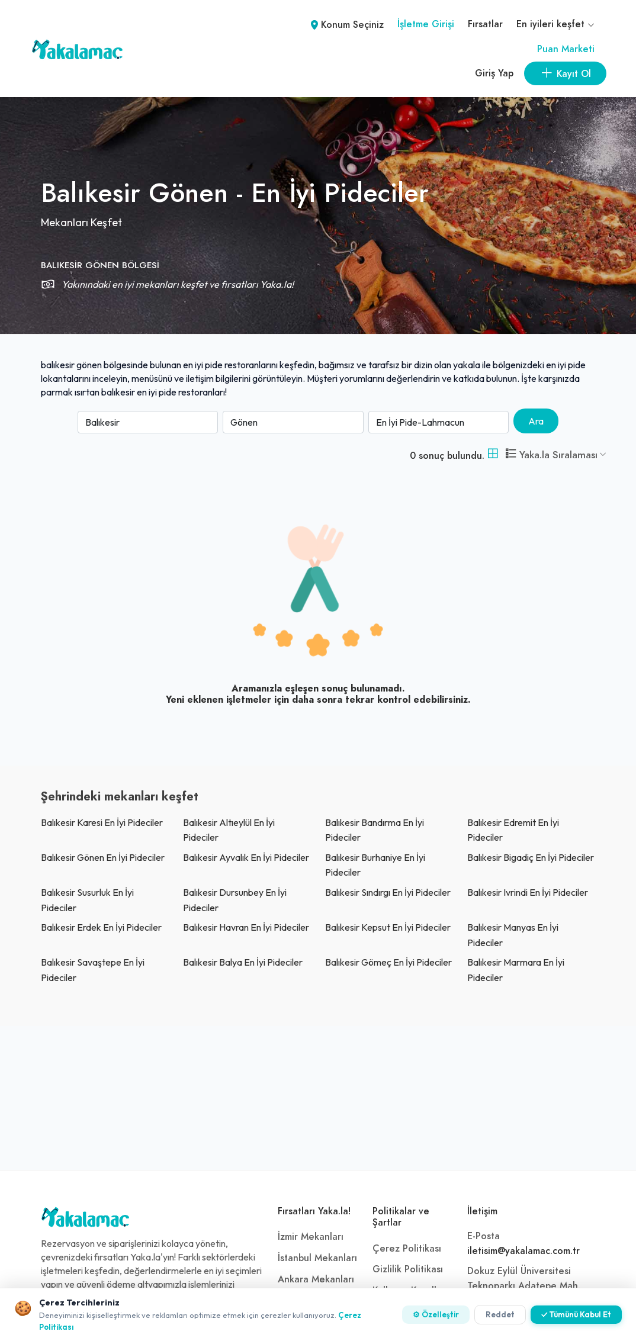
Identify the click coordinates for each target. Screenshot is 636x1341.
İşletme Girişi (425, 24)
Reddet (500, 1314)
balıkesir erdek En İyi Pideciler (101, 927)
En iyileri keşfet (555, 24)
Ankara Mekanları (316, 1279)
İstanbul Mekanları (317, 1258)
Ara (536, 421)
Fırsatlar (485, 24)
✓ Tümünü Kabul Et (576, 1314)
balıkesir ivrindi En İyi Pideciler (527, 892)
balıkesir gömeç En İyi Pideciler (388, 962)
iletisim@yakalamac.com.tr (523, 1251)
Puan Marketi (566, 49)
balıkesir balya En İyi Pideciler (243, 962)
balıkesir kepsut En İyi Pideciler (388, 927)
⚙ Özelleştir (436, 1314)
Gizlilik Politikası (407, 1269)
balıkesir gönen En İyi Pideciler (103, 857)
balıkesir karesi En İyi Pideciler (102, 822)
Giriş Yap (494, 73)
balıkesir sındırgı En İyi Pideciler (388, 892)
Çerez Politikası (406, 1248)
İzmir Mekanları (310, 1236)
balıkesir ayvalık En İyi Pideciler (246, 857)
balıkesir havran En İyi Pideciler (246, 927)
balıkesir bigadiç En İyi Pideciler (530, 857)
